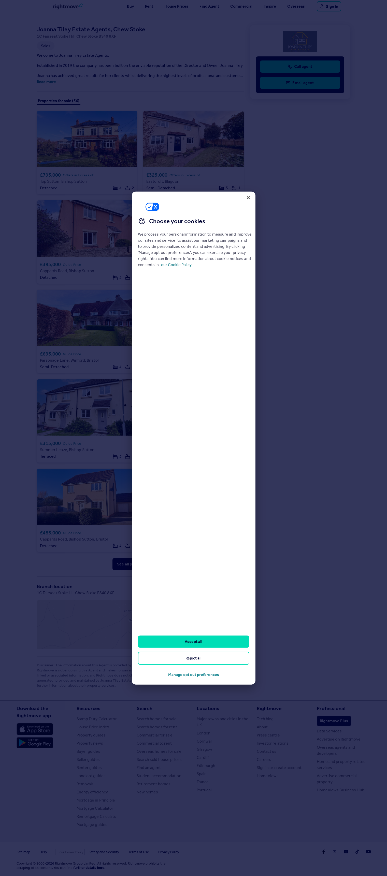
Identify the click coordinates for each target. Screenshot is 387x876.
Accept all (193, 641)
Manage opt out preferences (193, 674)
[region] (193, 438)
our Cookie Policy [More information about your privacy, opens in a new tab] (176, 264)
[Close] (248, 197)
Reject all (193, 658)
